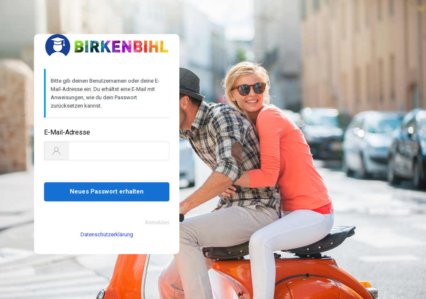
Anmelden (157, 222)
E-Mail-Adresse (67, 132)
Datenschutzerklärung (107, 234)
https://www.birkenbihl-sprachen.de (107, 46)
